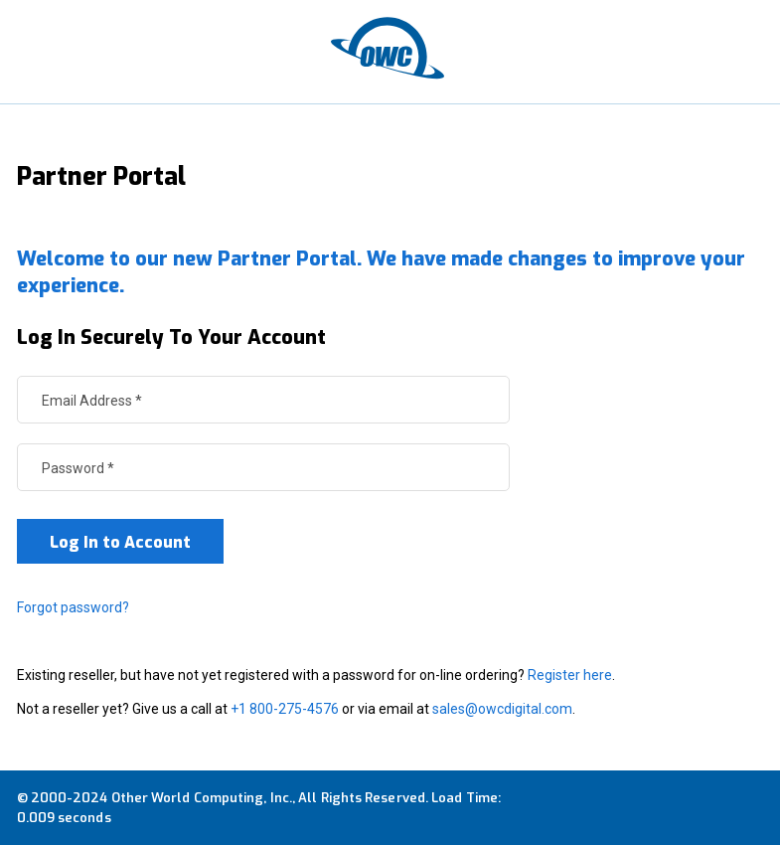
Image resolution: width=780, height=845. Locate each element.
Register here (570, 675)
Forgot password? (73, 607)
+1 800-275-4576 (285, 709)
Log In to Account (120, 542)
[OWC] (390, 51)
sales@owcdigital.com (502, 709)
